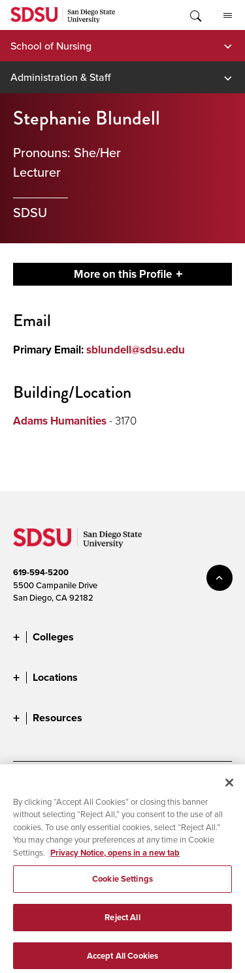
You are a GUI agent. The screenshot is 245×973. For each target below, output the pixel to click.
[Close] (229, 787)
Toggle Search (195, 15)
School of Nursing (50, 45)
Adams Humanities (59, 421)
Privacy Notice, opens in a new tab (115, 858)
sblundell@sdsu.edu (135, 350)
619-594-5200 (41, 572)
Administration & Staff (60, 77)
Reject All (122, 923)
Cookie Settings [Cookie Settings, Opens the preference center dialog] (122, 884)
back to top (219, 578)
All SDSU (227, 15)
